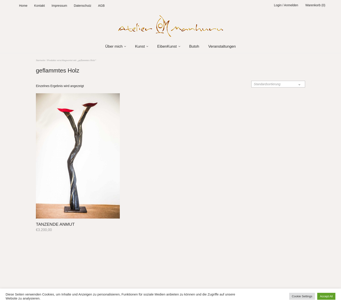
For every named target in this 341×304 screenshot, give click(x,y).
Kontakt (39, 5)
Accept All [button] (326, 296)
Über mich (113, 46)
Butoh (194, 46)
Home (23, 5)
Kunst (140, 46)
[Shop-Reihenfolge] (278, 84)
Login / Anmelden (286, 5)
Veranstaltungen (222, 46)
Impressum (59, 5)
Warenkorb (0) (315, 5)
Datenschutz (82, 5)
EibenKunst (167, 46)
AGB (101, 5)
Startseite (40, 60)
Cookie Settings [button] (302, 296)
